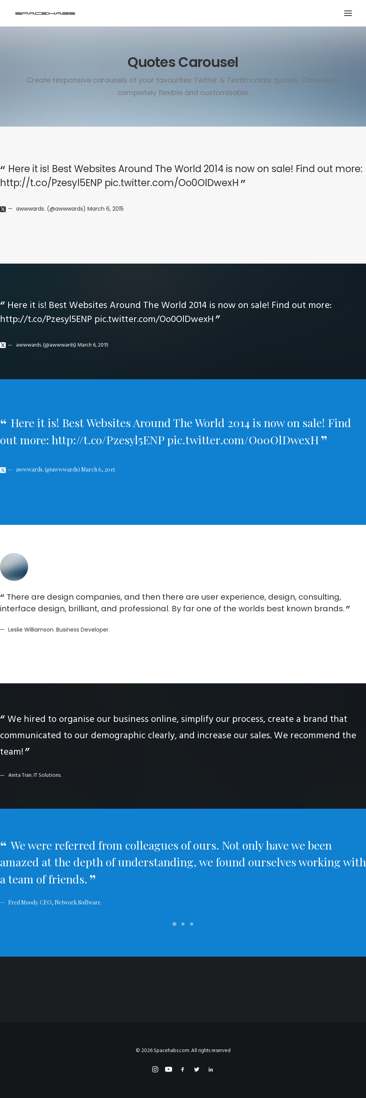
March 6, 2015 (105, 209)
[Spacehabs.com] (45, 13)
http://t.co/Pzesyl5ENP (51, 182)
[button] (348, 13)
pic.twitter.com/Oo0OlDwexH (171, 182)
